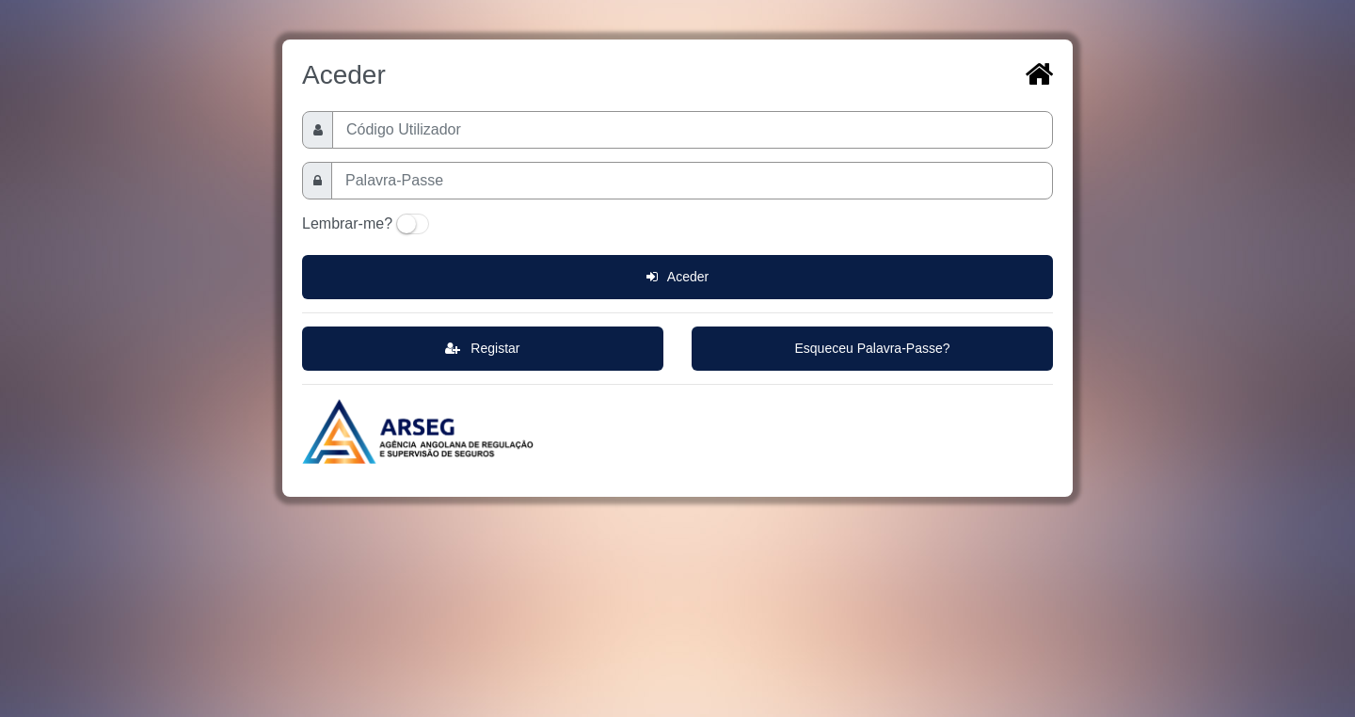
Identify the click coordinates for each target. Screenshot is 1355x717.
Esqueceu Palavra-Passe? (872, 348)
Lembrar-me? (347, 223)
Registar (482, 348)
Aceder (677, 276)
